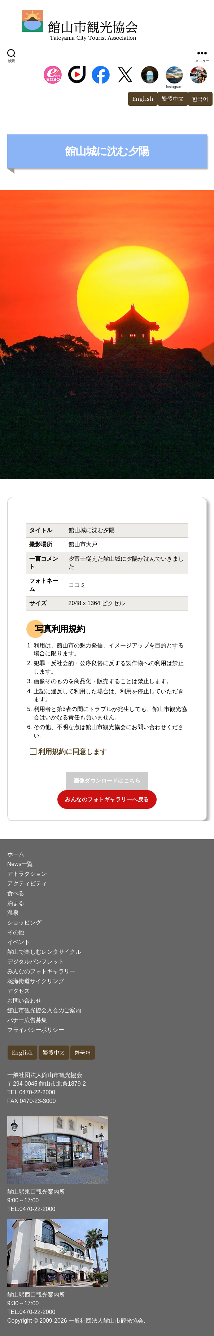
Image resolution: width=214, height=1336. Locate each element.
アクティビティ (27, 883)
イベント (18, 942)
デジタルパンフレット (35, 961)
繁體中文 (173, 98)
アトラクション (27, 874)
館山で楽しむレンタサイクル (44, 952)
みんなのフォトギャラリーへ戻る (107, 799)
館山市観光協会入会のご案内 (44, 1010)
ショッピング (24, 922)
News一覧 (19, 864)
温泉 (12, 913)
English (143, 98)
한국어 (82, 1052)
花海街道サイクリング (35, 981)
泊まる (15, 903)
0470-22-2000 (37, 1092)
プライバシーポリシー (35, 1030)
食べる (15, 893)
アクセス (18, 991)
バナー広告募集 (27, 1020)
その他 (15, 932)
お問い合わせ (24, 1000)
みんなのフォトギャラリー (41, 971)
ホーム (15, 854)
